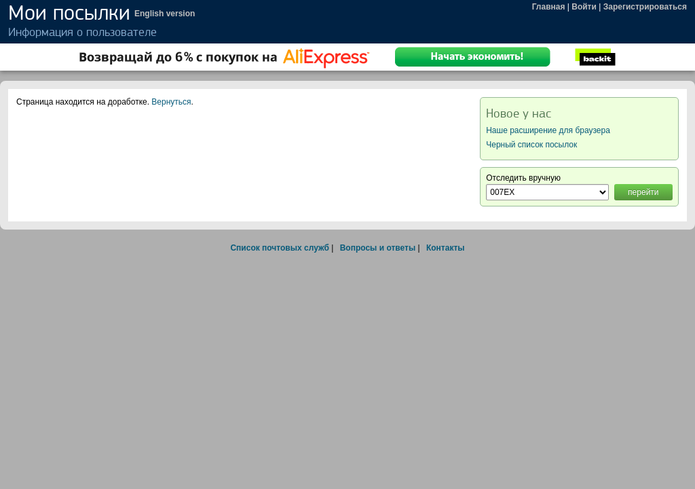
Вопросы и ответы (377, 248)
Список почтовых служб (279, 248)
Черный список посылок (531, 144)
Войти (584, 7)
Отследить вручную (523, 178)
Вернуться (171, 102)
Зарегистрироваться (645, 7)
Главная (548, 7)
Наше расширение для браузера (548, 130)
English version (164, 13)
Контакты (445, 248)
